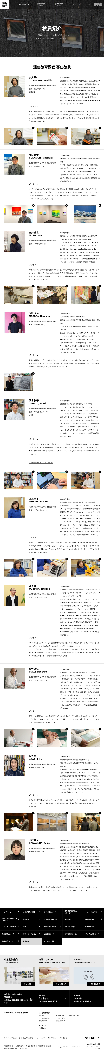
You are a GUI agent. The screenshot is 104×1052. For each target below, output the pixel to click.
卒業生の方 (42, 1028)
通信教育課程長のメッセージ (71, 912)
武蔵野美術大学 (8, 1046)
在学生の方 (42, 1025)
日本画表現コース (70, 934)
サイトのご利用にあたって (12, 1038)
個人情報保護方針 (28, 1038)
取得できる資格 (69, 927)
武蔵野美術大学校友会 (44, 1046)
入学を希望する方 (44, 1013)
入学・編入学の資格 (9, 927)
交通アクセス (52, 1038)
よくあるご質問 (49, 941)
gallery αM (23, 1048)
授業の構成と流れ (50, 927)
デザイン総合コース (92, 934)
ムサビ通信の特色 (50, 912)
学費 (24, 927)
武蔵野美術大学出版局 (10, 1048)
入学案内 (26, 919)
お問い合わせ (63, 1038)
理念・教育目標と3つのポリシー (9, 919)
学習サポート (89, 927)
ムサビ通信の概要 (29, 912)
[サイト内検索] (89, 4)
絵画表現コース (49, 934)
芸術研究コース (7, 941)
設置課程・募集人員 (50, 919)
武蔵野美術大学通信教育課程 (16, 1013)
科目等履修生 (89, 919)
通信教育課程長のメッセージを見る (41, 463)
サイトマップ (41, 1038)
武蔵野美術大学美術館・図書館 (25, 1046)
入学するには (69, 919)
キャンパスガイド (91, 912)
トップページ (6, 912)
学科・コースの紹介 (30, 934)
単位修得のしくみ (8, 934)
